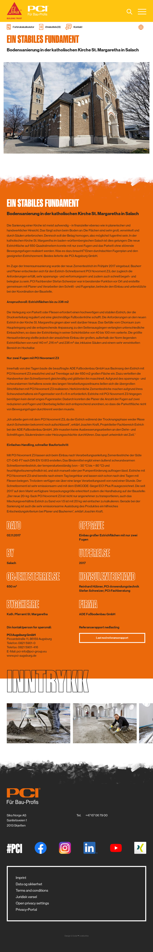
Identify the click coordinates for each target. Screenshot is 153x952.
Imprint (21, 878)
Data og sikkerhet (29, 884)
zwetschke (83, 936)
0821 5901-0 (26, 643)
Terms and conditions (32, 890)
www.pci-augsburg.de (21, 655)
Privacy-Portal (26, 910)
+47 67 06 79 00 (96, 815)
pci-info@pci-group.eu (32, 651)
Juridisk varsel (26, 897)
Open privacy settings (32, 903)
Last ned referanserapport (112, 638)
